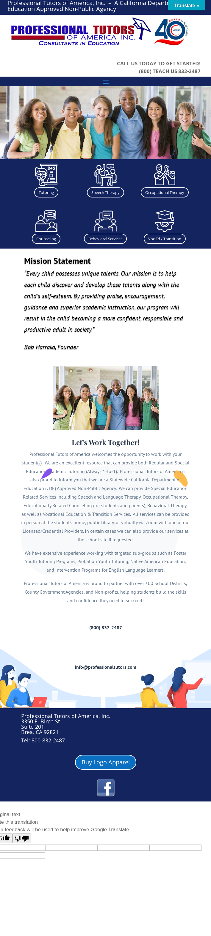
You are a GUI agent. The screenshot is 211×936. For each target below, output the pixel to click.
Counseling (46, 238)
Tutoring (46, 192)
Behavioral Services (105, 238)
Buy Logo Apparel (106, 762)
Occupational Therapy (164, 192)
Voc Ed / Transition (164, 238)
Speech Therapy (105, 192)
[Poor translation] (21, 838)
